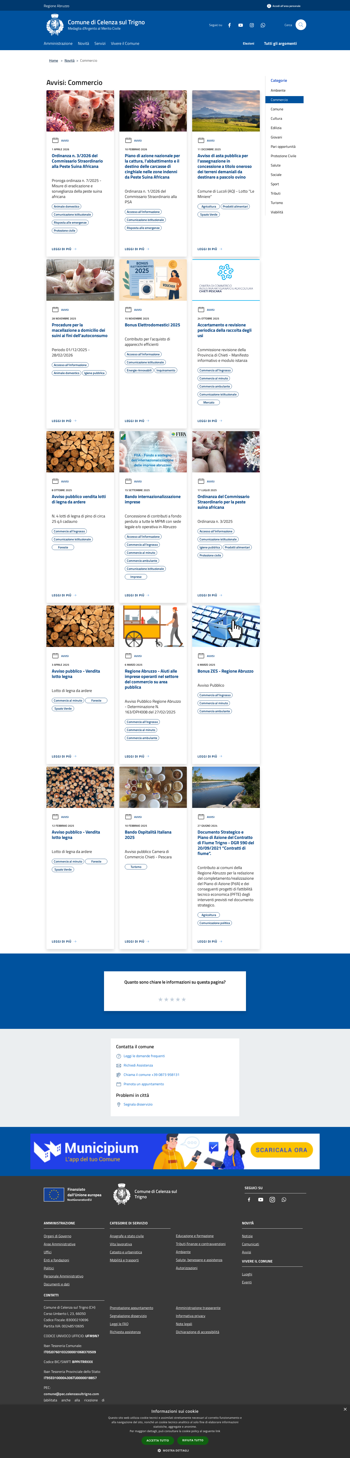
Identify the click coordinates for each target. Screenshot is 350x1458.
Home (53, 60)
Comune (277, 109)
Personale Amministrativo (63, 1276)
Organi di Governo (57, 1236)
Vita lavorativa (121, 1244)
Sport (275, 184)
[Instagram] (250, 25)
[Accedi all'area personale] (283, 6)
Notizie (247, 1236)
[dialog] (175, 1431)
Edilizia (276, 127)
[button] (175, 1450)
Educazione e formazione (195, 1235)
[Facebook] (227, 25)
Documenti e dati (57, 1284)
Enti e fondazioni (56, 1260)
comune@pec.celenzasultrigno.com (71, 1393)
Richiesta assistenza (125, 1331)
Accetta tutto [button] (158, 1440)
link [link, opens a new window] (218, 1431)
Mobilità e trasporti (124, 1260)
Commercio (279, 99)
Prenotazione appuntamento (131, 1307)
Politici (49, 1268)
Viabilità (277, 212)
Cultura (276, 118)
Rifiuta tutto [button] (193, 1440)
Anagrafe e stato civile (127, 1236)
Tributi (276, 193)
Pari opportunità (283, 146)
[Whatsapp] (261, 25)
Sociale (276, 174)
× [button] (345, 1409)
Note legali (184, 1323)
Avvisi (60, 140)
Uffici (48, 1252)
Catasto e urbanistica (126, 1252)
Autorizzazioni (187, 1268)
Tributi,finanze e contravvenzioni (201, 1243)
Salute (276, 165)
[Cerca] (301, 24)
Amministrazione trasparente (198, 1307)
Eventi (247, 1282)
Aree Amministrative (59, 1244)
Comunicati (250, 1244)
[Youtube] (238, 25)
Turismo (277, 202)
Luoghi (247, 1274)
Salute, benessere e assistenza (199, 1259)
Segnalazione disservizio (128, 1315)
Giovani (276, 137)
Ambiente (278, 90)
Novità (70, 60)
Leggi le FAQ (119, 1323)
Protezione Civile (283, 156)
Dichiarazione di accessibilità (197, 1331)
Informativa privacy (190, 1315)
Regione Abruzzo (56, 5)
